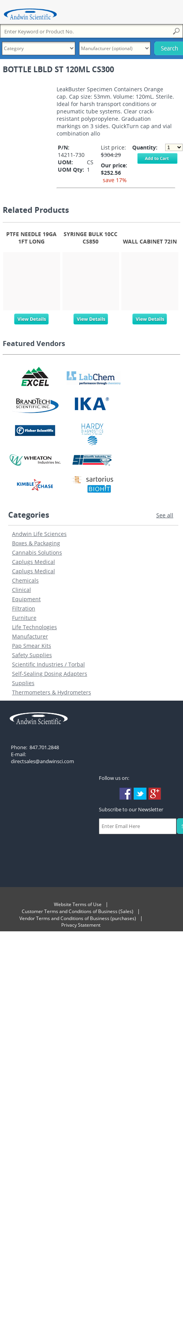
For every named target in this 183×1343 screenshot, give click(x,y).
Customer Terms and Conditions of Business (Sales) (77, 911)
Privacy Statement (80, 925)
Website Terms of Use (78, 904)
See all (164, 515)
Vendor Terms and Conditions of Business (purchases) (77, 918)
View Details (31, 317)
